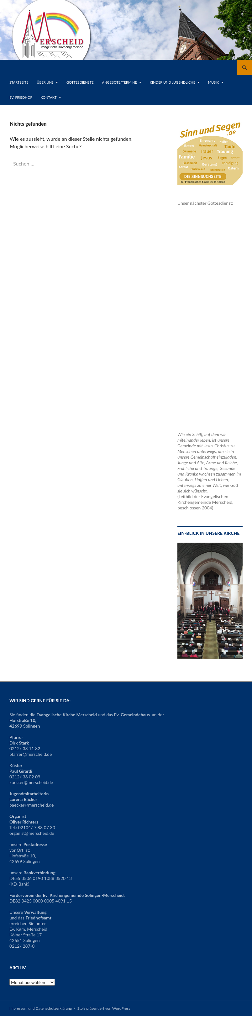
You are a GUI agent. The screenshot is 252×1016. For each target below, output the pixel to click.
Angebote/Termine (119, 82)
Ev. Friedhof (20, 97)
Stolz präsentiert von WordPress (103, 1008)
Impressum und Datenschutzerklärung (40, 1008)
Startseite (18, 82)
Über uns (45, 82)
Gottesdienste (80, 82)
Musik (213, 82)
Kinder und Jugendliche (172, 82)
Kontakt (49, 97)
